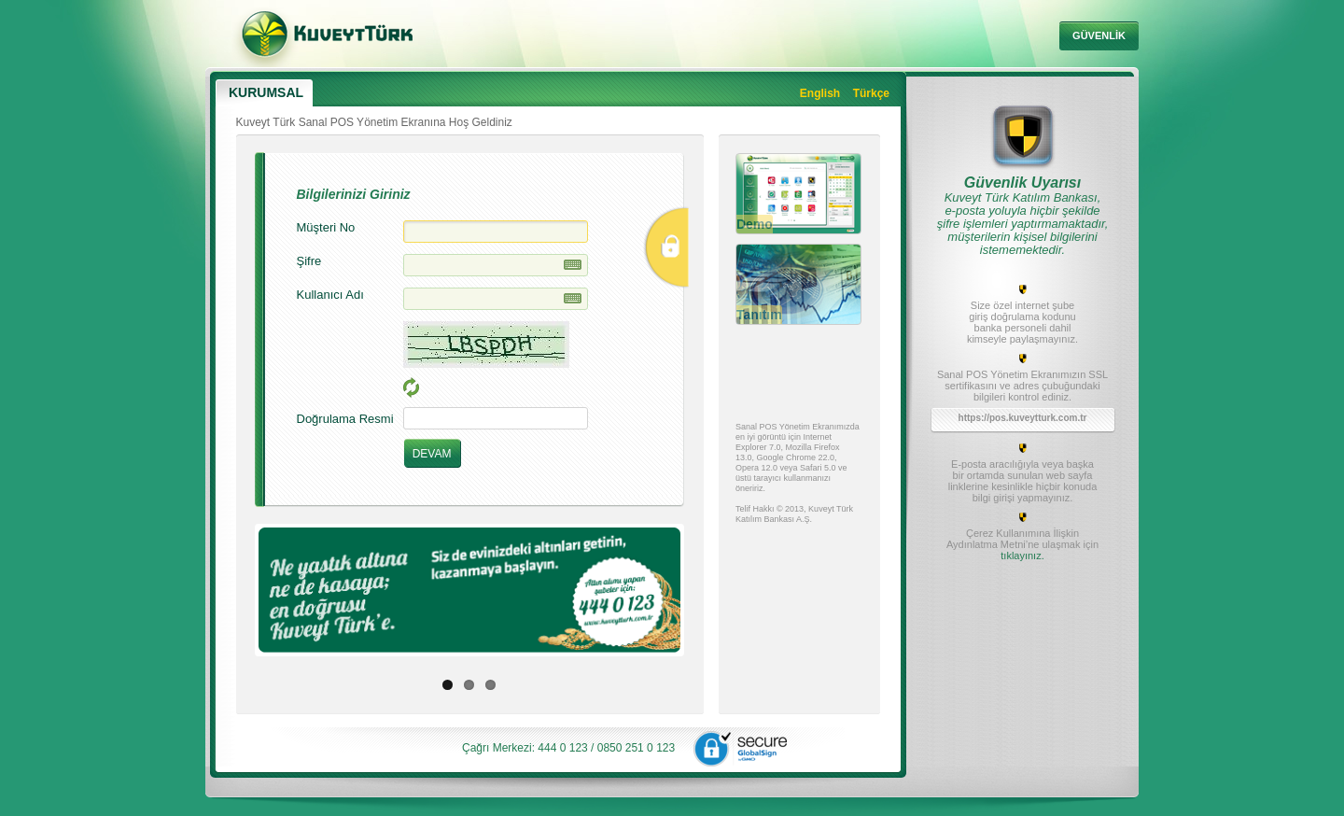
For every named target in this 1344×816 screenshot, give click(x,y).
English (820, 93)
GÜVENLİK (1099, 35)
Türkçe (871, 93)
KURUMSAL (266, 92)
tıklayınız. (1022, 555)
